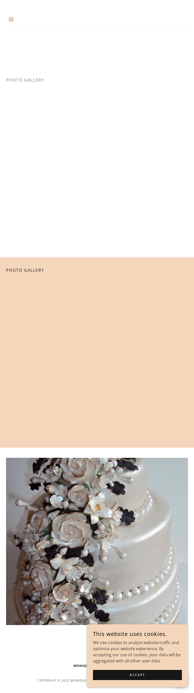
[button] (14, 19)
